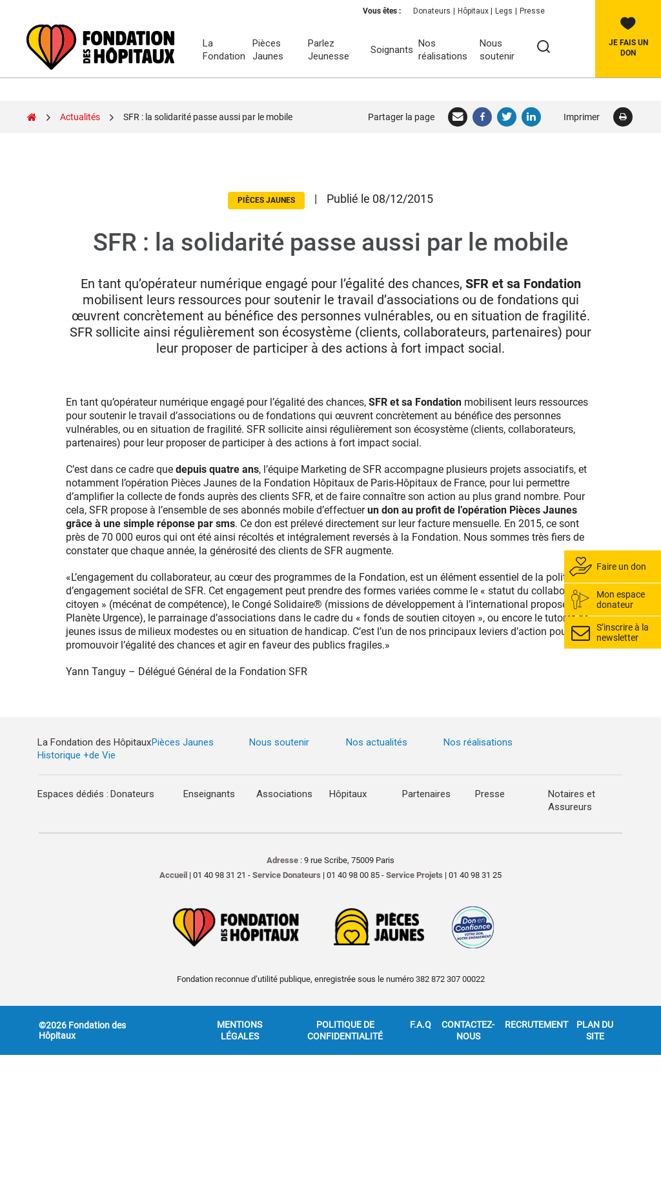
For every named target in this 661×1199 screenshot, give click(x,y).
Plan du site (594, 1030)
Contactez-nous (468, 1030)
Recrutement (536, 1024)
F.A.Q (420, 1024)
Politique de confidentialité (345, 1030)
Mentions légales (239, 1030)
